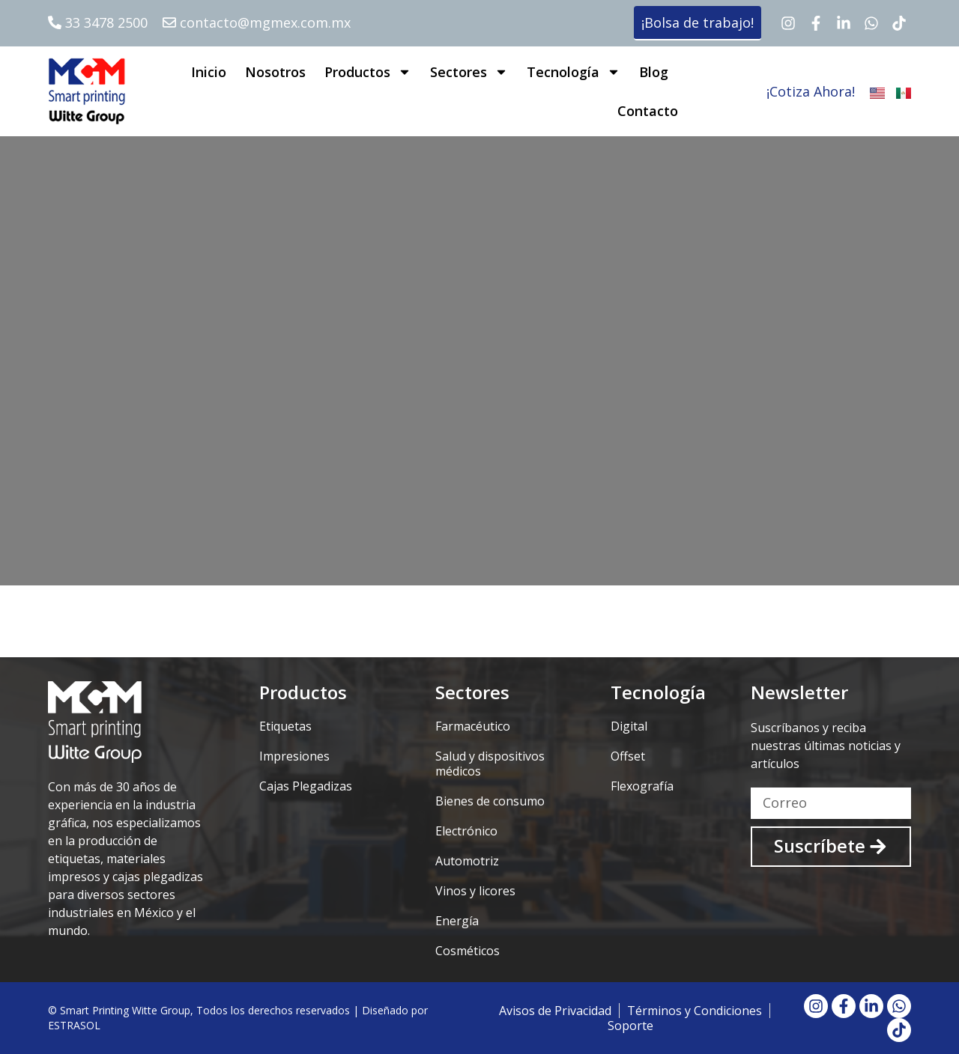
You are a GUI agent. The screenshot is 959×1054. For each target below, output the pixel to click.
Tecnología (573, 72)
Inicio (208, 72)
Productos (367, 72)
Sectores (469, 72)
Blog (653, 72)
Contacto (647, 111)
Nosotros (275, 72)
